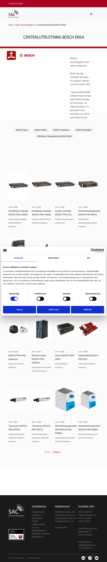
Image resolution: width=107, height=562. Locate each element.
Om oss (35, 527)
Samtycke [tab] (18, 258)
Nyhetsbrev (37, 518)
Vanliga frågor (38, 512)
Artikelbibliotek (38, 530)
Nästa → (58, 452)
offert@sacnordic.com (65, 512)
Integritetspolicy (33, 558)
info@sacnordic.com (64, 521)
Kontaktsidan (61, 527)
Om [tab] (88, 258)
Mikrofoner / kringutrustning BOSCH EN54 (54, 136)
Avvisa (19, 309)
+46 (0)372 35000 (16, 4)
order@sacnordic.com (65, 515)
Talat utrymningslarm (24, 25)
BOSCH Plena (40, 130)
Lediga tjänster (38, 524)
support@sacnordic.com (66, 518)
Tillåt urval (53, 309)
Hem (11, 25)
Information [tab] (53, 258)
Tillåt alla (87, 309)
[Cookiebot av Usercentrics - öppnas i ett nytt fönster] (92, 250)
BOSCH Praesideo (83, 130)
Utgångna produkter (41, 534)
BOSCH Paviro (22, 130)
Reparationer (38, 537)
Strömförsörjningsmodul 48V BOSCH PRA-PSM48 (66, 429)
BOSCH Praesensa (61, 130)
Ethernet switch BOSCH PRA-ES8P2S (39, 359)
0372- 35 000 (84, 521)
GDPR (35, 521)
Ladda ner (36, 515)
